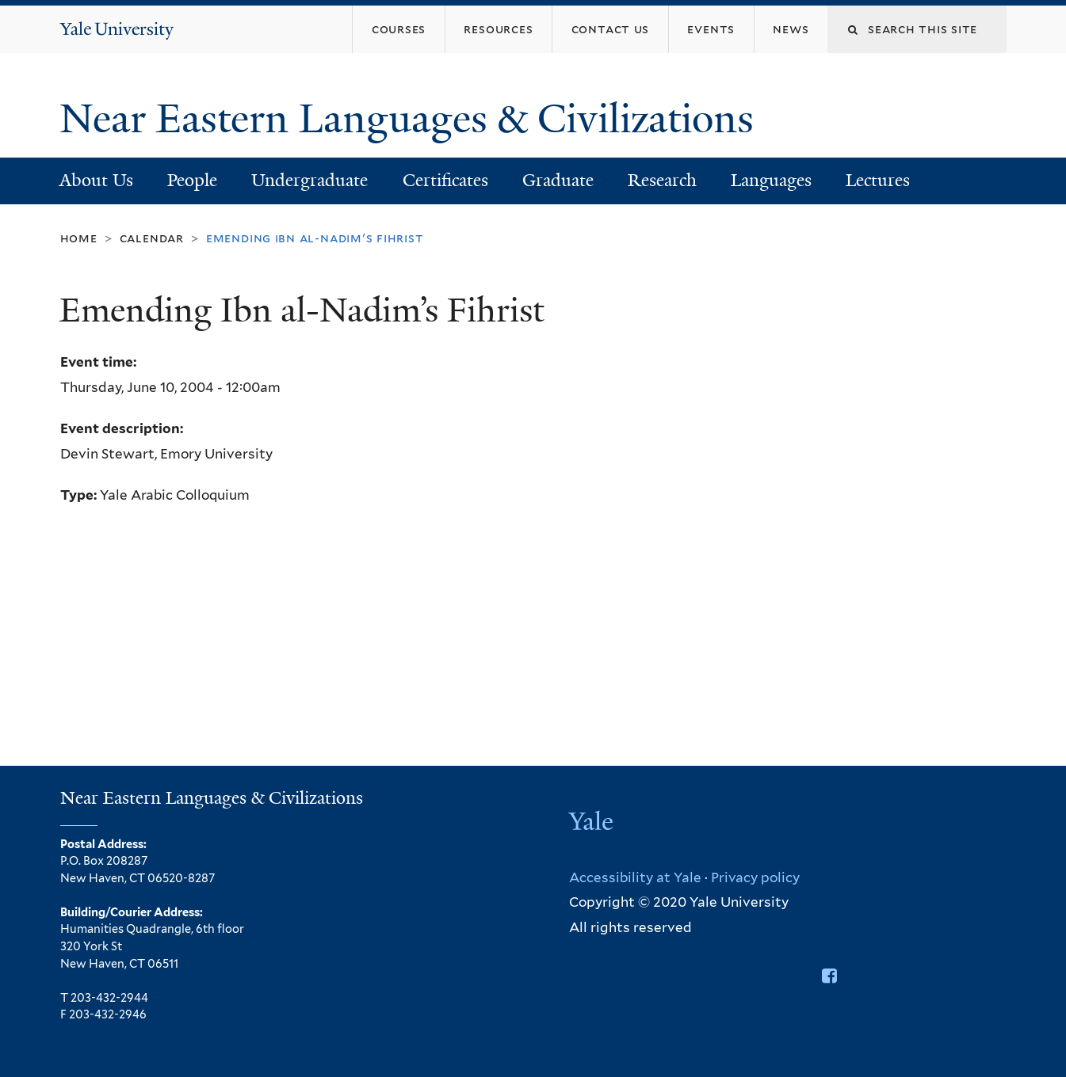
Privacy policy (755, 877)
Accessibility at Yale (635, 877)
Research (662, 180)
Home (78, 237)
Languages (771, 180)
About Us (96, 180)
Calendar (152, 237)
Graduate (558, 180)
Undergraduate (309, 180)
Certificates (445, 180)
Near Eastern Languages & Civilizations (411, 119)
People (192, 180)
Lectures (878, 180)
